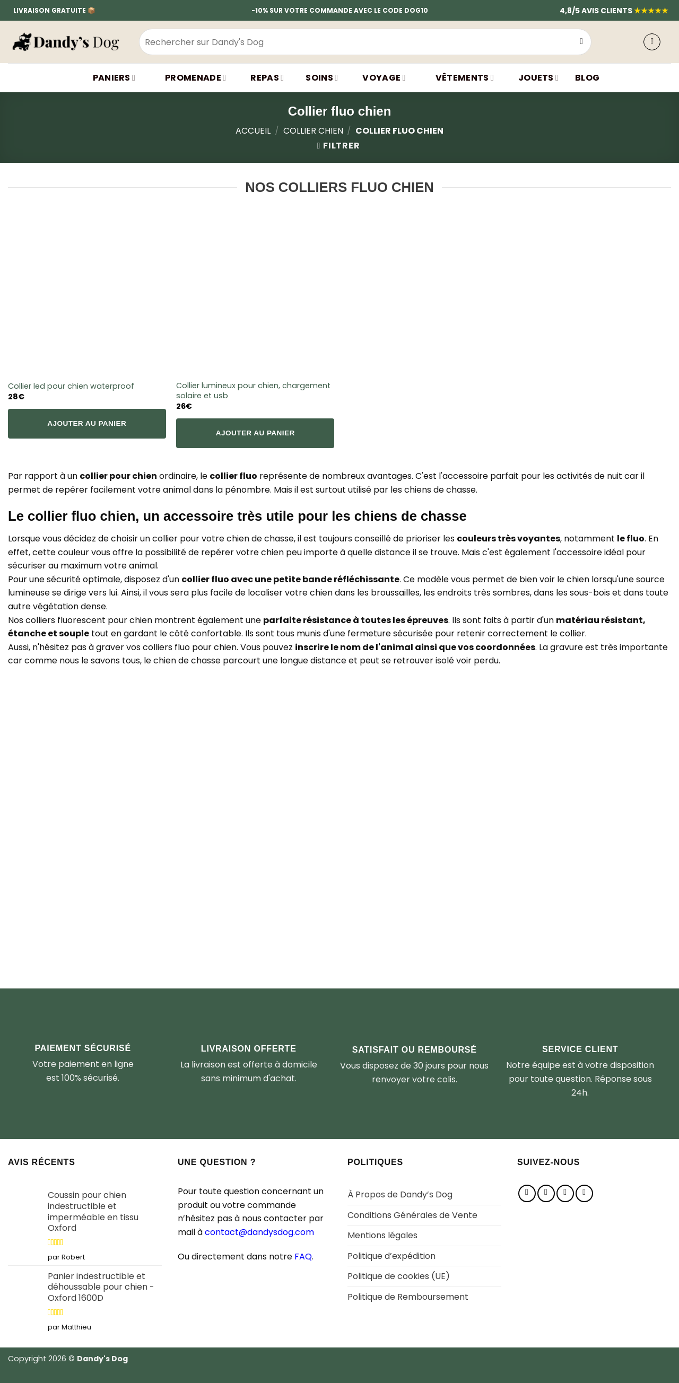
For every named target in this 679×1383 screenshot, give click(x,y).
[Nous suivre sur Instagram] (546, 1193)
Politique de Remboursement (407, 1297)
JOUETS (534, 78)
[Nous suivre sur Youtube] (584, 1193)
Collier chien (313, 131)
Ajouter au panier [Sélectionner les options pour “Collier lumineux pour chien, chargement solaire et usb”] (255, 433)
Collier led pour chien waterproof (71, 386)
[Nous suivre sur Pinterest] (565, 1193)
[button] (651, 41)
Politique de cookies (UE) (398, 1276)
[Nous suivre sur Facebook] (527, 1193)
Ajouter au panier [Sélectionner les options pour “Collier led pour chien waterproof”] (86, 423)
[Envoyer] (581, 42)
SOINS (319, 77)
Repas (263, 78)
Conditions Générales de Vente (412, 1215)
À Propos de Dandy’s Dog (399, 1194)
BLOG (587, 78)
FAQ (303, 1256)
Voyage (379, 78)
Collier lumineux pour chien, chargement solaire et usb (253, 390)
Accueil (253, 131)
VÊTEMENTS (458, 78)
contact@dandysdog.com (259, 1232)
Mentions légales (382, 1235)
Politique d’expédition (391, 1256)
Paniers (108, 78)
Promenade (189, 78)
